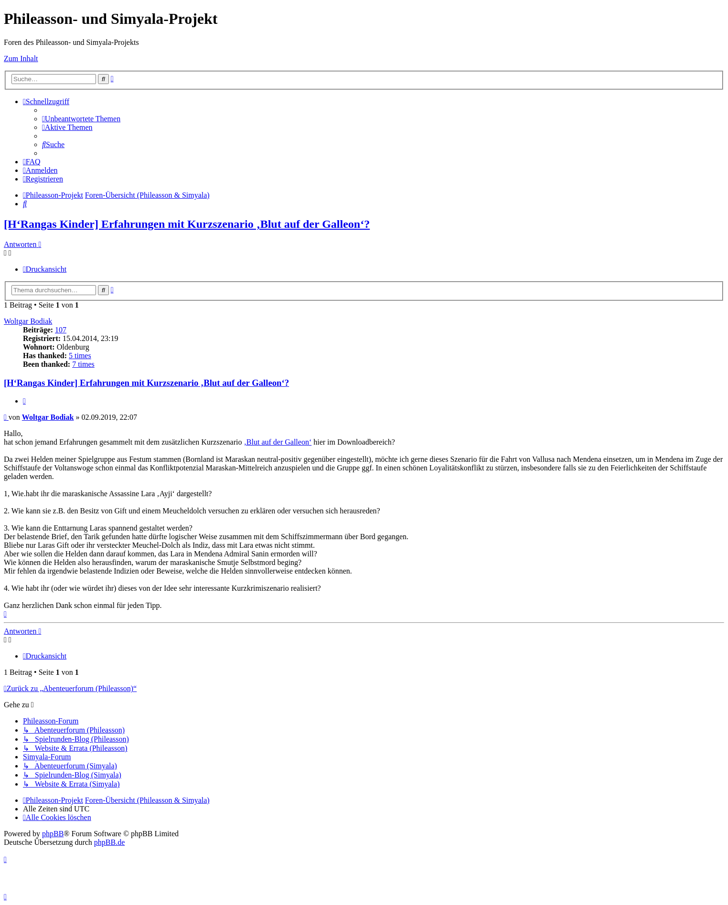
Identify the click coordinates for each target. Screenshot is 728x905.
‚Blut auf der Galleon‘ (277, 442)
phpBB (53, 834)
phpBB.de (109, 842)
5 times (80, 355)
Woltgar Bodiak (28, 321)
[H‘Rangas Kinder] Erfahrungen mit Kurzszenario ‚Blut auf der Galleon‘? (187, 224)
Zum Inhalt (21, 58)
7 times (83, 364)
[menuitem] (81, 119)
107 (60, 330)
